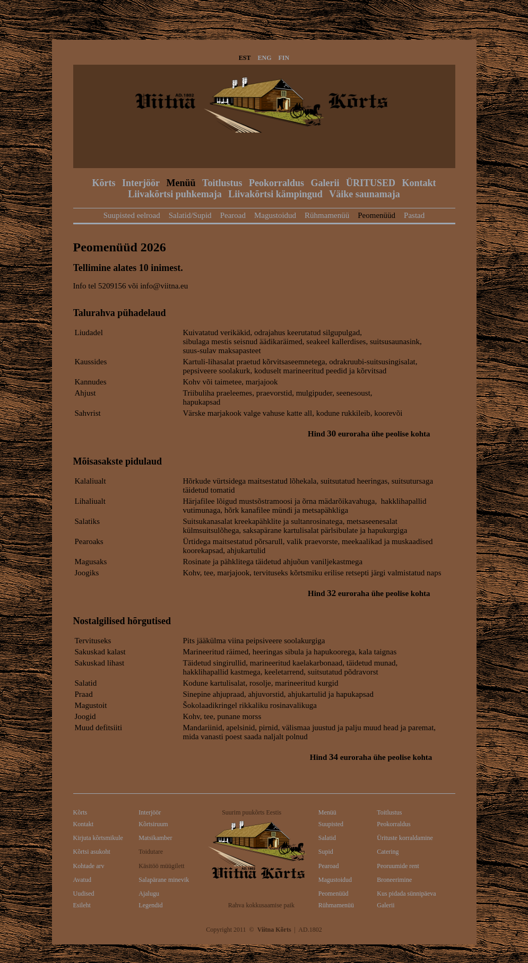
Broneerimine (394, 879)
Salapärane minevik (164, 879)
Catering (388, 851)
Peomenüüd (376, 215)
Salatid (327, 838)
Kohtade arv (89, 866)
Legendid (150, 905)
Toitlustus (222, 183)
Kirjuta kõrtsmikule (98, 838)
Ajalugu (149, 893)
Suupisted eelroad (131, 215)
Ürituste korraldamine (405, 838)
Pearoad (233, 215)
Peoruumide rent (398, 866)
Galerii (324, 183)
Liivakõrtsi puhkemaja (175, 194)
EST (245, 58)
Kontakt (419, 183)
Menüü (181, 183)
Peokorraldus (276, 183)
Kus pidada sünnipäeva (406, 893)
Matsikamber (155, 838)
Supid (325, 851)
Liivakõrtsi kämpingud (275, 194)
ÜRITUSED (370, 183)
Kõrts (104, 183)
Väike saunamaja (364, 194)
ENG (265, 58)
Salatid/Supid (190, 215)
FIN (284, 58)
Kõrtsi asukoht (91, 851)
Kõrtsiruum (153, 824)
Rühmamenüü (327, 215)
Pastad (414, 215)
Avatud (82, 879)
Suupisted (330, 824)
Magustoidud (275, 215)
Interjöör (141, 183)
